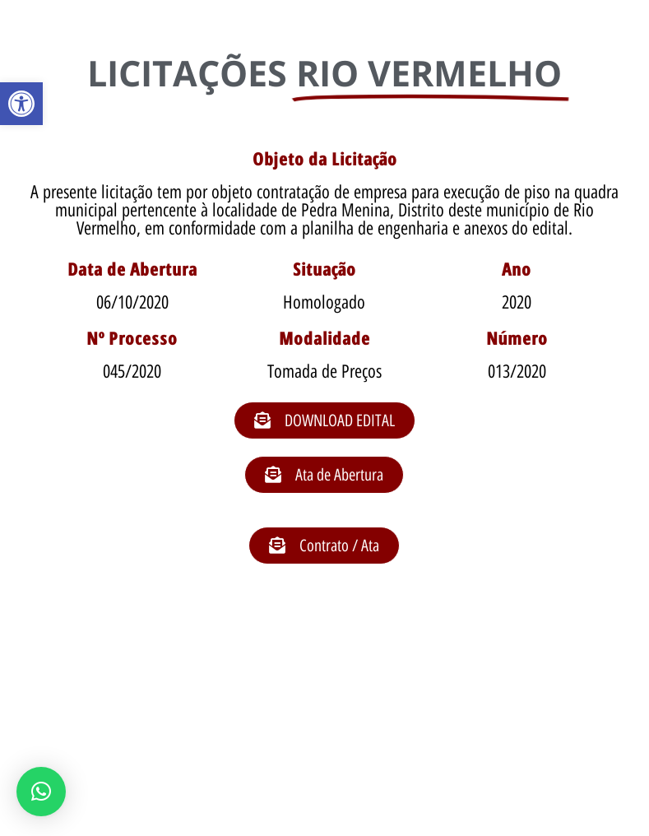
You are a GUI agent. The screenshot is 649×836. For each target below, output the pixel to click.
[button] (21, 103)
